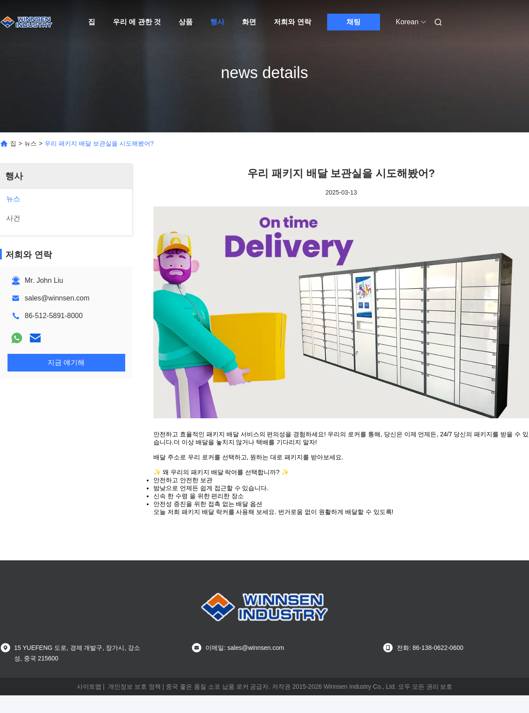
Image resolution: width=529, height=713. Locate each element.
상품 (186, 22)
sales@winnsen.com (57, 298)
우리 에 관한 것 (137, 22)
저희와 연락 (292, 22)
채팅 (353, 22)
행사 (217, 22)
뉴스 (30, 143)
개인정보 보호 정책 (134, 686)
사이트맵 (89, 686)
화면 (249, 22)
